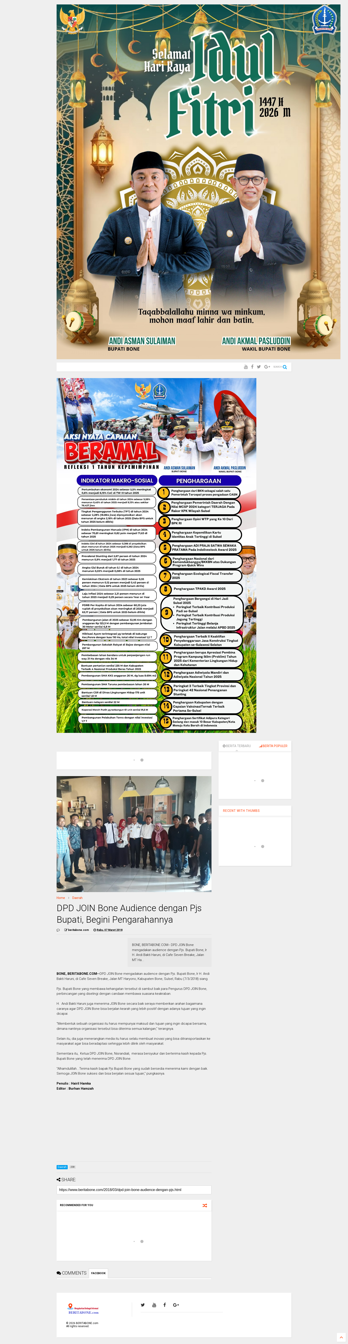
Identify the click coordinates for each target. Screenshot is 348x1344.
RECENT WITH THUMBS (241, 810)
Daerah (77, 898)
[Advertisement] (134, 1127)
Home (61, 898)
